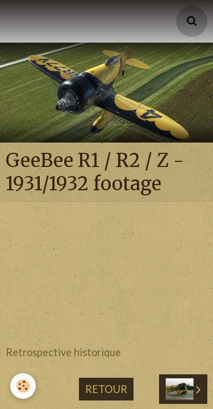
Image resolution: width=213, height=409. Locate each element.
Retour (106, 346)
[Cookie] (23, 386)
